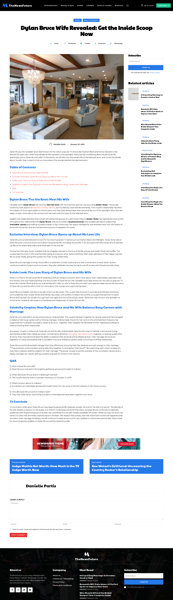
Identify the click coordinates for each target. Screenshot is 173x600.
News (77, 20)
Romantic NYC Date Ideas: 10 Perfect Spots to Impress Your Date (152, 111)
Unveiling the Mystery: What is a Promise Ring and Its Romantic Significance (151, 157)
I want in (146, 67)
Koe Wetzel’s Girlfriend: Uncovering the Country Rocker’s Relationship (121, 468)
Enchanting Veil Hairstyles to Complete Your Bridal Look (151, 173)
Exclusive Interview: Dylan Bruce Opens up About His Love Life (40, 177)
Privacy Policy (155, 72)
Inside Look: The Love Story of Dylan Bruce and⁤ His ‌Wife (36, 180)
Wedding (145, 91)
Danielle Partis (59, 144)
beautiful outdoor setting (43, 208)
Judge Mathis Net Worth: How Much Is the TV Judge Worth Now (45, 468)
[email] (145, 61)
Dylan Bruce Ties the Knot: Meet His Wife (30, 173)
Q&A (14, 188)
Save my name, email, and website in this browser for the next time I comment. (41, 529)
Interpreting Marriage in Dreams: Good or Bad (152, 96)
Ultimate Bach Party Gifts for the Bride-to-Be (151, 142)
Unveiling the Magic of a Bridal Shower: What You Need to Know (152, 204)
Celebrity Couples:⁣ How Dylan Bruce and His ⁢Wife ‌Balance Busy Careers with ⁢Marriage (50, 184)
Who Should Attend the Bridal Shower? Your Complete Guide (151, 126)
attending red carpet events (80, 334)
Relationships (91, 20)
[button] (127, 5)
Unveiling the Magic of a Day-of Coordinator (151, 188)
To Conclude (17, 192)
